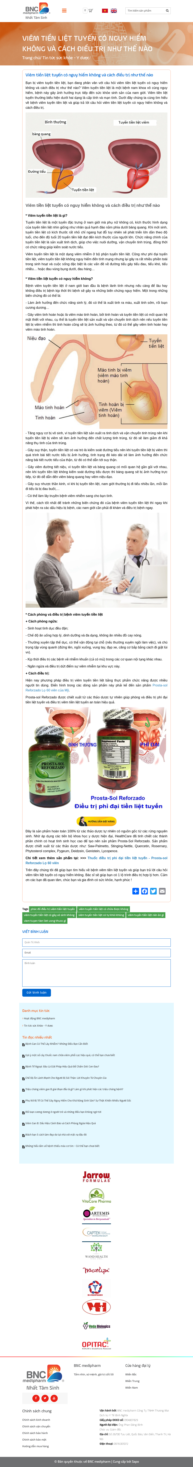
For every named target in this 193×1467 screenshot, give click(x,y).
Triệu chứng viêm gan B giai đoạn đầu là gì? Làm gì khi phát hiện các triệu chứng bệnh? (74, 1089)
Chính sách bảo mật (34, 1439)
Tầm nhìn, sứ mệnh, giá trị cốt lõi (94, 1374)
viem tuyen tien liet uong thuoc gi (45, 920)
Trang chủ (31, 58)
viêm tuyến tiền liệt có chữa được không (103, 909)
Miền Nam (131, 1387)
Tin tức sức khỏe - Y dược (65, 58)
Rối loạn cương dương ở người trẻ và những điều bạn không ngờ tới (63, 1112)
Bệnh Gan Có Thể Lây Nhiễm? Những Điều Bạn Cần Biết (56, 1044)
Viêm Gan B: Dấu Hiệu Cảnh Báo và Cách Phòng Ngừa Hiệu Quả (60, 1123)
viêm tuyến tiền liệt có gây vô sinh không (49, 915)
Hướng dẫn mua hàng (35, 1446)
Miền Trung (132, 1381)
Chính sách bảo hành (35, 1433)
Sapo (135, 1461)
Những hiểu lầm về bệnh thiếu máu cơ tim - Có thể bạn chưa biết (62, 1146)
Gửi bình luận (37, 992)
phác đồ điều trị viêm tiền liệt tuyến (53, 909)
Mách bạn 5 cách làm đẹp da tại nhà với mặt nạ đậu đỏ (56, 1134)
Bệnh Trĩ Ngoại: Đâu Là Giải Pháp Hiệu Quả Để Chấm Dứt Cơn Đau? (62, 1066)
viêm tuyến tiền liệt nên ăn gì (146, 915)
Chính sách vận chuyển (36, 1426)
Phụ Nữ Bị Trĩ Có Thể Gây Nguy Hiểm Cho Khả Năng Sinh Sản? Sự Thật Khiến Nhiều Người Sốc (78, 1100)
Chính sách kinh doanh (36, 1419)
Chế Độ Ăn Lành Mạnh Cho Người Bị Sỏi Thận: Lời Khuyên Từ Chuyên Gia (65, 1078)
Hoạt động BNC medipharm (38, 1018)
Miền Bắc (131, 1374)
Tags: (25, 909)
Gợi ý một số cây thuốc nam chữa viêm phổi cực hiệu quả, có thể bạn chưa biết (70, 1055)
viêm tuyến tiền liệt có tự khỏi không (101, 915)
